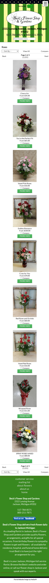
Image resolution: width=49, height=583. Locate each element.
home (24, 492)
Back (4, 56)
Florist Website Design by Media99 (25, 579)
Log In (30, 6)
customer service (24, 478)
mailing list (24, 482)
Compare (44, 51)
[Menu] (45, 3)
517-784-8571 (14, 34)
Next (46, 56)
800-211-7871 (34, 34)
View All (26, 51)
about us (24, 488)
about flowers (24, 485)
